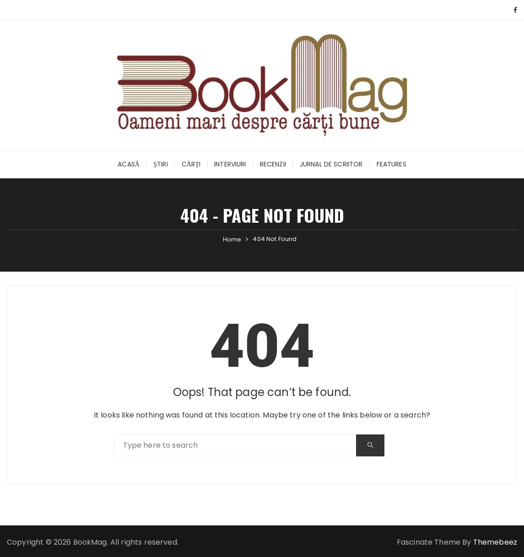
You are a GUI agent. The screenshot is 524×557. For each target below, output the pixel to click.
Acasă (129, 164)
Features (391, 164)
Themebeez (495, 542)
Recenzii (273, 164)
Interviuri (230, 164)
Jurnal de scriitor (331, 164)
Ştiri (160, 164)
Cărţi (191, 164)
